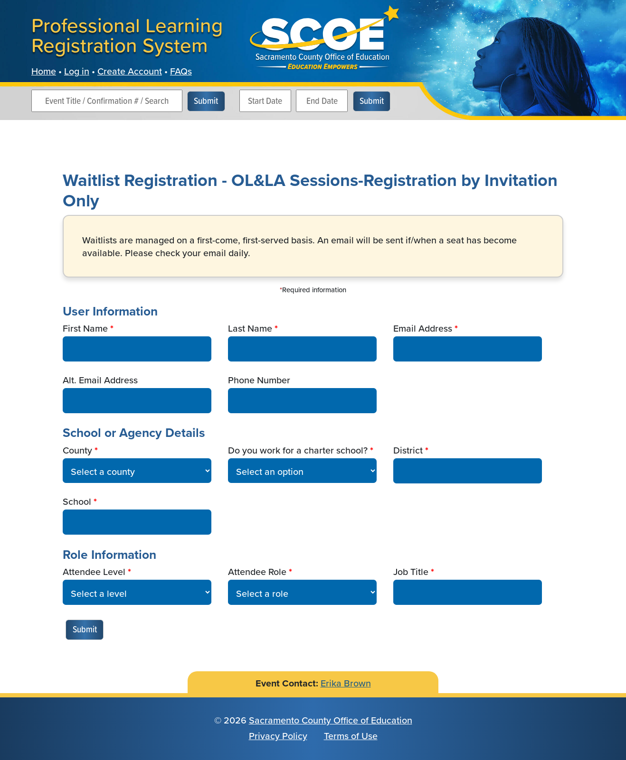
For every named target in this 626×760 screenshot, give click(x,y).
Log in (76, 71)
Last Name (250, 329)
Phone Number (259, 380)
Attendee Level (94, 572)
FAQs (181, 71)
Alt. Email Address (100, 380)
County (77, 451)
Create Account (129, 71)
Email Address (422, 329)
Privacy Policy (278, 736)
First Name (85, 329)
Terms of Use (351, 736)
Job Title (410, 572)
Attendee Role (257, 572)
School (77, 502)
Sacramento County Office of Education (330, 720)
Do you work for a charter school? (298, 451)
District (408, 451)
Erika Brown (346, 683)
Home (43, 71)
